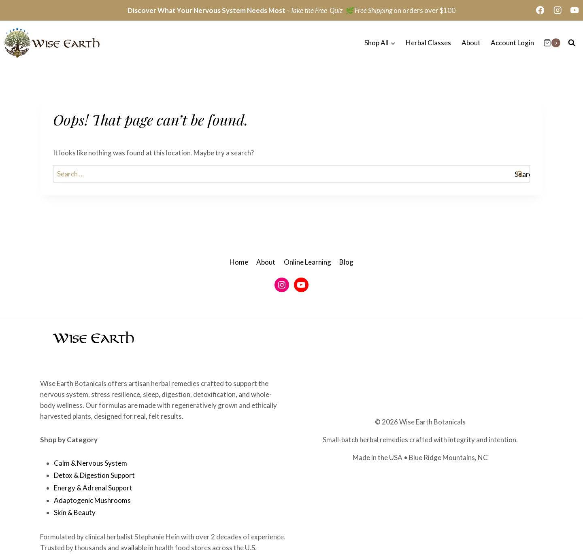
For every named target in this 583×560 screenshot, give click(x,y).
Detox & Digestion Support (94, 475)
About (471, 42)
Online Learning (307, 262)
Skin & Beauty (75, 512)
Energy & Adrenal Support (93, 488)
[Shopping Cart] (551, 42)
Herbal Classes (428, 42)
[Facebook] (540, 10)
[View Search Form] (571, 43)
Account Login (512, 42)
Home (239, 262)
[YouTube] (574, 10)
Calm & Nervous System (90, 463)
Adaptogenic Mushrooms (92, 500)
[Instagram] (557, 10)
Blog (346, 262)
